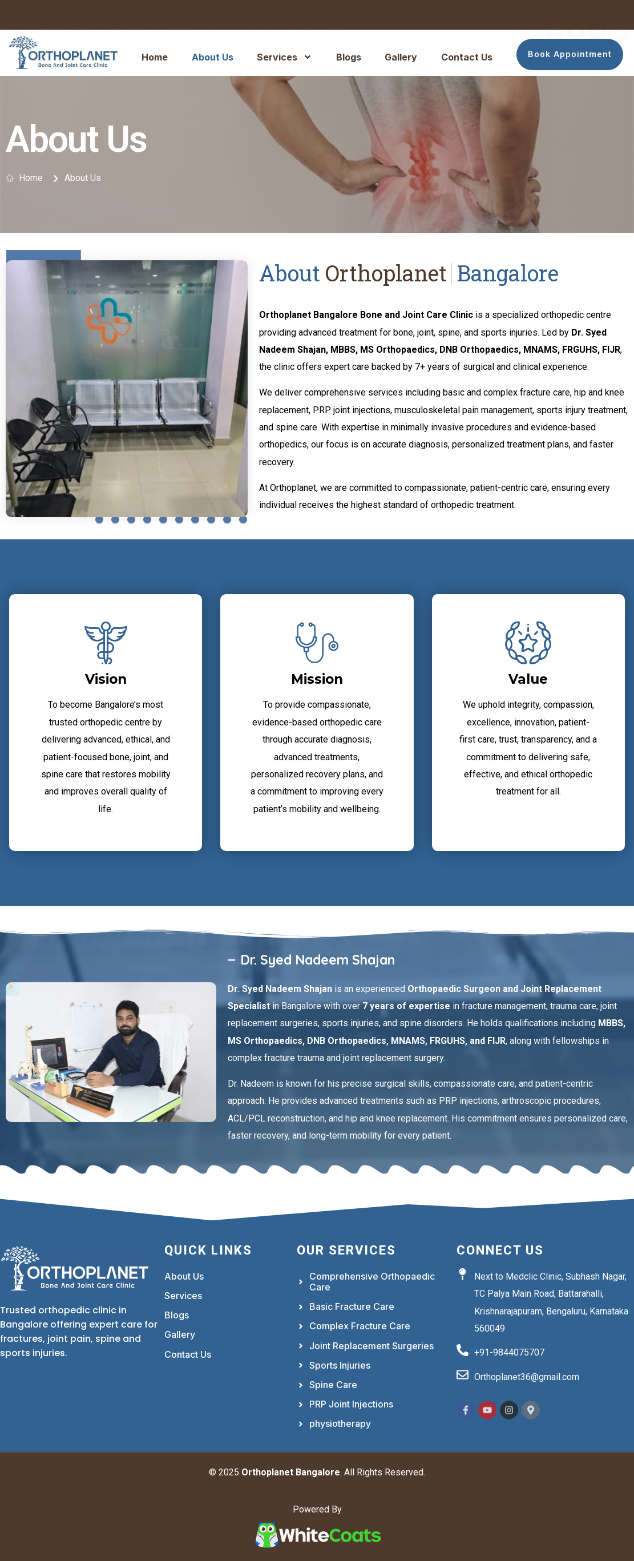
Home (155, 57)
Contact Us (466, 57)
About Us (212, 57)
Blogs (348, 57)
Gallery (401, 57)
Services (284, 57)
